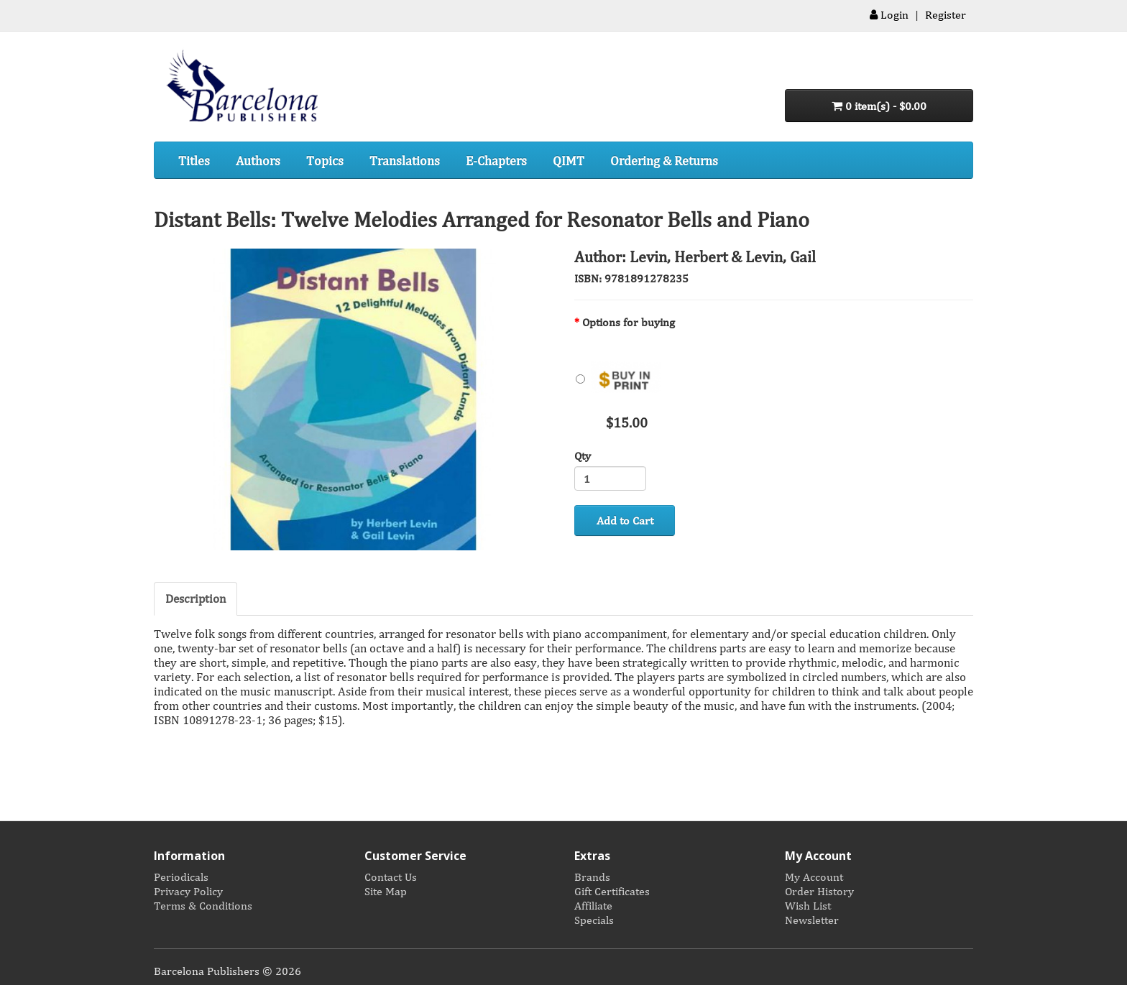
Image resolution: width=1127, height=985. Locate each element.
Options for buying (628, 322)
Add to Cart (625, 520)
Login (889, 14)
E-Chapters (496, 160)
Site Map (385, 891)
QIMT (568, 160)
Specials (594, 919)
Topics (325, 160)
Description (195, 598)
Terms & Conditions (203, 905)
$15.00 (619, 385)
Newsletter (812, 919)
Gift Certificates (612, 891)
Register (945, 14)
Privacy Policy (188, 891)
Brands (592, 876)
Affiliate (593, 905)
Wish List (808, 905)
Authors (258, 160)
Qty (582, 455)
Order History (819, 891)
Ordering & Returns (664, 160)
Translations (404, 160)
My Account (814, 876)
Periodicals (181, 876)
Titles (194, 160)
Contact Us (390, 876)
